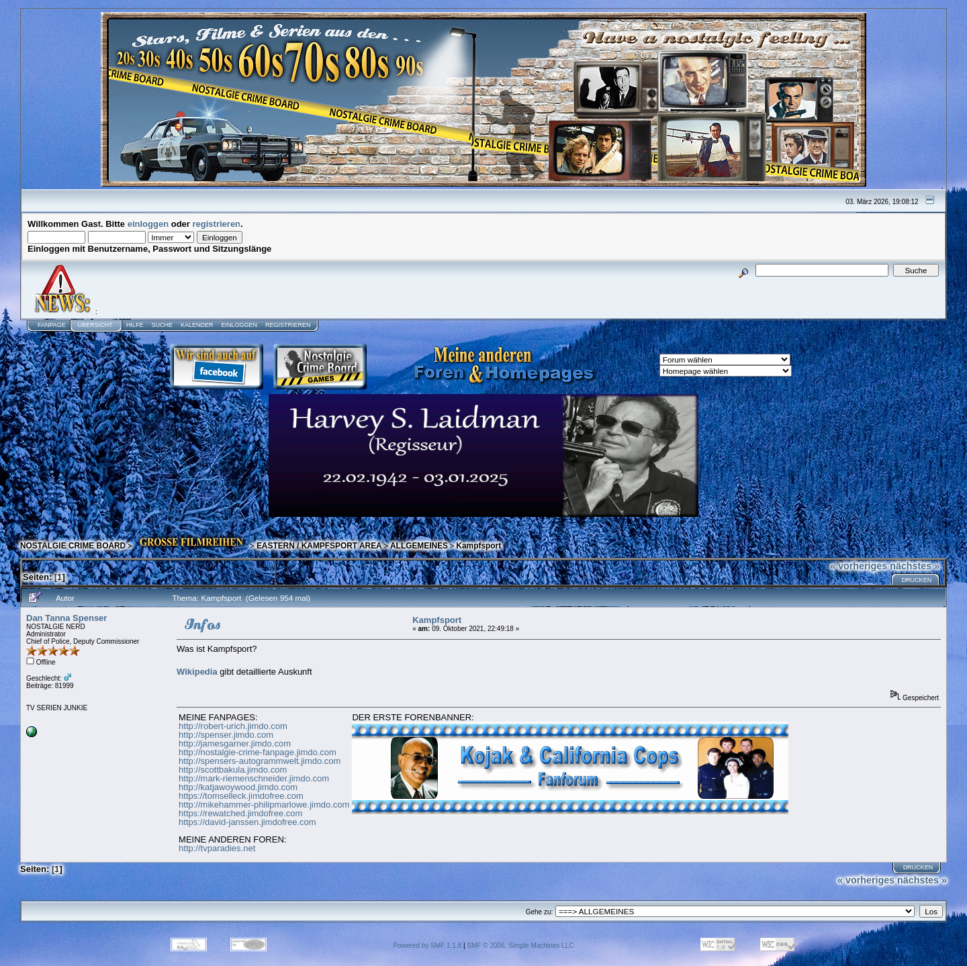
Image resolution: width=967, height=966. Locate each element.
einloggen (148, 224)
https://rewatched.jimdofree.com (240, 813)
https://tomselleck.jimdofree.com (241, 796)
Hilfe (135, 325)
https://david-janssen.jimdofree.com (247, 822)
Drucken (917, 580)
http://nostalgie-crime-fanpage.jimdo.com (257, 752)
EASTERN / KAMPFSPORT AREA (319, 545)
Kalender (197, 325)
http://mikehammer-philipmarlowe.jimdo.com (264, 805)
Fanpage (52, 325)
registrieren (217, 224)
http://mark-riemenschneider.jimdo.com (254, 778)
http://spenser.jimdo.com (226, 735)
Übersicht (95, 325)
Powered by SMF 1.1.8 (428, 945)
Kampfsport (478, 545)
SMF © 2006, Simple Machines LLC (520, 945)
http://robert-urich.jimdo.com (233, 726)
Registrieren (288, 325)
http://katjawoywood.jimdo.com (238, 787)
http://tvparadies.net (217, 848)
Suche (162, 325)
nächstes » (914, 566)
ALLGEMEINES (419, 545)
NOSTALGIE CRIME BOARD (73, 545)
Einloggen (239, 325)
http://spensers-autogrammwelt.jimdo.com (259, 761)
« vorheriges (858, 566)
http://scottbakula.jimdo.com (233, 770)
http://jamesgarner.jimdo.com (235, 743)
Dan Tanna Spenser (66, 618)
